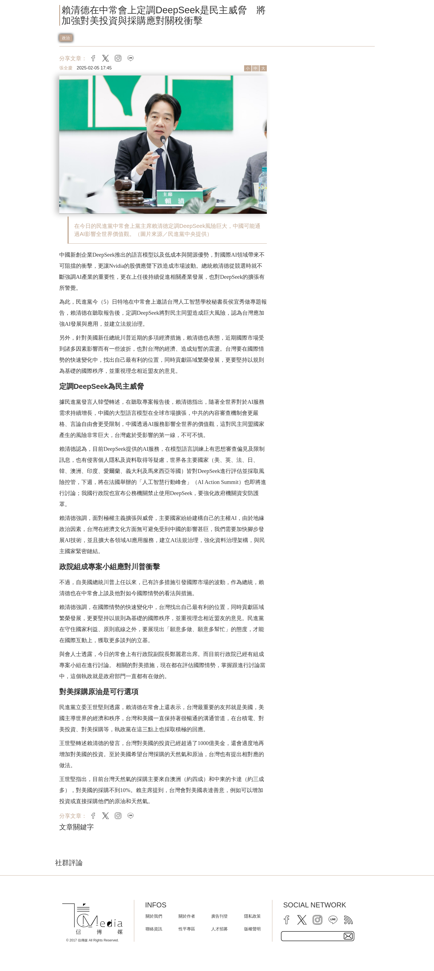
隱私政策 (252, 916)
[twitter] (302, 920)
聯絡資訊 (154, 928)
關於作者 (187, 916)
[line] (333, 920)
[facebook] (286, 920)
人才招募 (219, 928)
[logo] (92, 919)
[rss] (348, 920)
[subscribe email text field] (317, 936)
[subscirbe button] (348, 936)
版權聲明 (252, 928)
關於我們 (154, 916)
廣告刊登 (219, 916)
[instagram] (317, 920)
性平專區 (187, 928)
